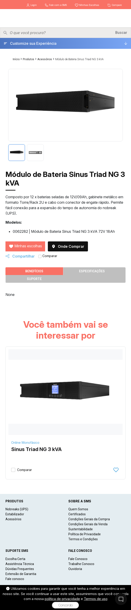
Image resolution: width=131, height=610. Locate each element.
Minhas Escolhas (87, 5)
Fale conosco (14, 579)
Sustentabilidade (80, 529)
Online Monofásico (25, 442)
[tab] (16, 152)
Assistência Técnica (19, 564)
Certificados (77, 514)
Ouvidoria (75, 569)
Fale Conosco (77, 559)
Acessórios (44, 59)
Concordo (65, 605)
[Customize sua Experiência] (65, 43)
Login (31, 5)
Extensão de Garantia (20, 574)
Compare (114, 5)
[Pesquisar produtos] (61, 32)
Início (16, 59)
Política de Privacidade (84, 534)
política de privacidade (62, 599)
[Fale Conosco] (121, 599)
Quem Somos (78, 509)
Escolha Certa (15, 559)
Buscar (121, 32)
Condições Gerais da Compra (89, 519)
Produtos (28, 59)
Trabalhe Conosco (81, 564)
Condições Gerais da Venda (88, 524)
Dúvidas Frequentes (19, 569)
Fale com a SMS (56, 5)
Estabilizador (14, 514)
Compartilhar (20, 256)
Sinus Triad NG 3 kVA (36, 449)
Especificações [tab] (92, 271)
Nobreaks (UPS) (16, 509)
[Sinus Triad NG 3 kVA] (65, 392)
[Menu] (124, 18)
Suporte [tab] (34, 279)
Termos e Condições (83, 539)
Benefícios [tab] (34, 271)
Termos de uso (96, 599)
